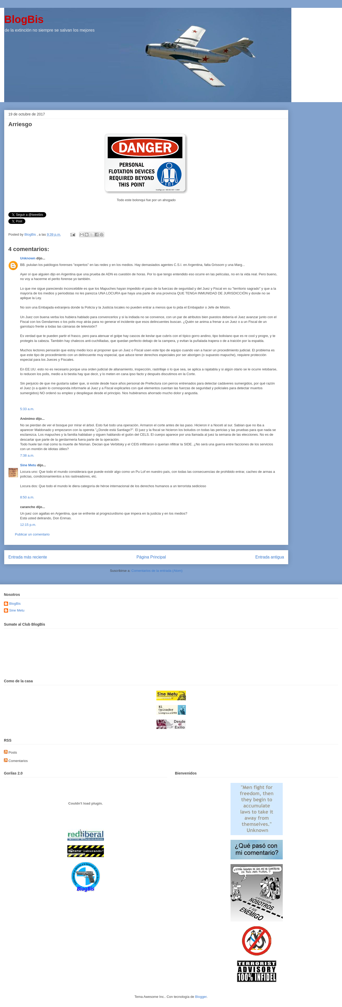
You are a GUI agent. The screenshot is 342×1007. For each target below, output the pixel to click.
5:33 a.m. (27, 409)
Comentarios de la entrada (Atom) (156, 571)
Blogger (201, 997)
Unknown (28, 258)
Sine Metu (28, 465)
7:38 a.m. (27, 455)
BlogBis (24, 19)
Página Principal (151, 557)
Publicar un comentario (32, 534)
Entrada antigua (269, 557)
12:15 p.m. (28, 525)
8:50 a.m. (27, 497)
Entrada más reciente (27, 557)
